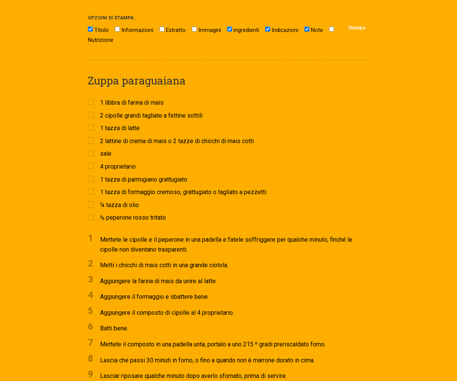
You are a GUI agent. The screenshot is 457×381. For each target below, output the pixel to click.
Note (317, 30)
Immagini (209, 30)
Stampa (357, 27)
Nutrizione (100, 40)
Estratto (176, 30)
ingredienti (246, 30)
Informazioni (137, 30)
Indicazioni (285, 30)
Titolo (101, 30)
